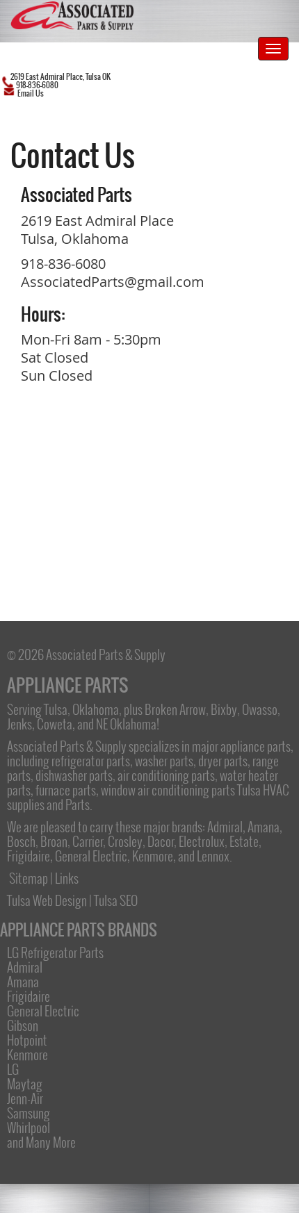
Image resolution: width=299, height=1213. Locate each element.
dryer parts (223, 761)
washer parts (164, 761)
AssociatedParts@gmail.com (112, 281)
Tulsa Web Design (47, 900)
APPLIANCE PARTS (67, 685)
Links (67, 878)
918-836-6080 (63, 263)
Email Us (30, 93)
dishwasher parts (74, 775)
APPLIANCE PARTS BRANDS (78, 929)
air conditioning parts (166, 775)
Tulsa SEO (116, 900)
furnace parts (65, 790)
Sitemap (28, 878)
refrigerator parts (90, 761)
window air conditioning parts (168, 790)
